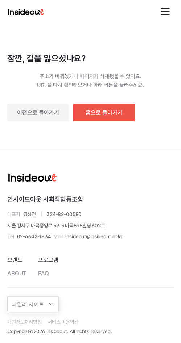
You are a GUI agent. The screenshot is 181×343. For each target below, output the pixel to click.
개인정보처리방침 (24, 322)
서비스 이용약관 (63, 322)
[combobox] (33, 304)
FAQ (43, 273)
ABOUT (16, 273)
